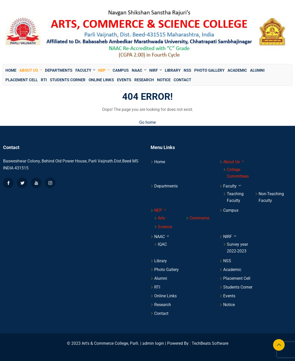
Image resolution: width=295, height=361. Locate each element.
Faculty (85, 70)
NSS (187, 70)
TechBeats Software (210, 343)
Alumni (257, 70)
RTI (44, 80)
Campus (121, 70)
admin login (153, 343)
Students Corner (68, 80)
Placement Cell (21, 80)
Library (173, 70)
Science (165, 226)
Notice (163, 80)
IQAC (162, 244)
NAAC (139, 70)
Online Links (101, 80)
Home (10, 70)
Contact (182, 80)
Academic (237, 70)
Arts (161, 218)
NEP (104, 70)
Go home (147, 122)
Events (124, 80)
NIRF (156, 70)
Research (144, 80)
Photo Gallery (209, 70)
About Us (31, 70)
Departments (58, 70)
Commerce (199, 218)
